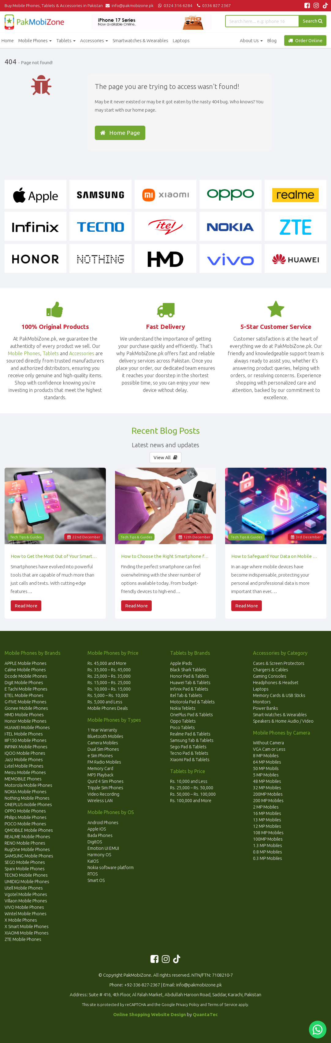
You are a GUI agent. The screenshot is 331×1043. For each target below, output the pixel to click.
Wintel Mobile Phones (25, 913)
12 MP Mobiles (267, 826)
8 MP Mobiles (266, 755)
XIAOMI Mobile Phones (27, 933)
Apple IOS (96, 829)
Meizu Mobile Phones (25, 772)
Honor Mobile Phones (25, 721)
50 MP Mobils (266, 768)
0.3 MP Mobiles (267, 858)
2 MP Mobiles (266, 807)
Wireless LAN (100, 800)
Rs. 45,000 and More (106, 663)
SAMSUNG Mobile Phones (29, 855)
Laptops (181, 40)
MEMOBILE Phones (23, 778)
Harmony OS (99, 854)
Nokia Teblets (182, 708)
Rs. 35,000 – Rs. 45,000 (109, 669)
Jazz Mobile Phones (24, 759)
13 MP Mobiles (267, 819)
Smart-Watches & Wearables (280, 714)
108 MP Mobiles (268, 832)
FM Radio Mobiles (104, 762)
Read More (26, 605)
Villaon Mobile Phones (26, 900)
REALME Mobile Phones (27, 836)
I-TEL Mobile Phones (24, 734)
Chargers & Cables (270, 669)
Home (8, 40)
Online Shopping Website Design (149, 1014)
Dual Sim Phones (103, 749)
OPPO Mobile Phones (25, 811)
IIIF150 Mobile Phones (25, 740)
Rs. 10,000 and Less (188, 781)
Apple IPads (181, 663)
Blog (272, 40)
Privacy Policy (187, 1004)
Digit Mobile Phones (24, 682)
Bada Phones (100, 835)
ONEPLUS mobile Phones (28, 804)
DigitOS (94, 841)
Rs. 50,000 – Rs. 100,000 (193, 794)
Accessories (94, 40)
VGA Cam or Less (269, 749)
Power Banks (265, 708)
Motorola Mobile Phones (28, 785)
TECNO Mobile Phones (26, 875)
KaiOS (93, 861)
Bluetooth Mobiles (105, 736)
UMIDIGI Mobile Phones (27, 881)
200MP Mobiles (268, 794)
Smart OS (96, 880)
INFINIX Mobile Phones (26, 746)
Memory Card (100, 768)
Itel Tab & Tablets (186, 695)
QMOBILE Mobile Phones (29, 830)
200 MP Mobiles (268, 800)
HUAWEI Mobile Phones (27, 727)
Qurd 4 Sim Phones (105, 781)
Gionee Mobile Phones (26, 708)
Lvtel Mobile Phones (24, 766)
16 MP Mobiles (267, 813)
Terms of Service (222, 1004)
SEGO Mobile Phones (25, 862)
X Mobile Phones (21, 920)
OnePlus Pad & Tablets (191, 714)
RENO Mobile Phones (25, 843)
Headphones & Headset (275, 682)
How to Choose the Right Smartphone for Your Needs (165, 556)
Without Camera (268, 742)
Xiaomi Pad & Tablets (190, 759)
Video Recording (103, 794)
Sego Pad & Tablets (188, 746)
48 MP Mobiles (267, 781)
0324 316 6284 (174, 5)
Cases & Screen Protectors (278, 663)
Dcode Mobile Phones (26, 676)
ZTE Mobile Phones (23, 939)
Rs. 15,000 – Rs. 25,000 (109, 682)
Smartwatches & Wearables (140, 40)
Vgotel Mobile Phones (26, 894)
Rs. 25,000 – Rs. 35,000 (109, 676)
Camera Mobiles (102, 742)
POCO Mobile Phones (25, 823)
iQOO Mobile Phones (25, 753)
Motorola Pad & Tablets (192, 701)
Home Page (120, 132)
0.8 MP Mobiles (267, 852)
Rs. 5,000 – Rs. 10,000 (107, 695)
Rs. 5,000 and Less (104, 701)
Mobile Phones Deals (107, 708)
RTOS (92, 874)
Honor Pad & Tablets (189, 676)
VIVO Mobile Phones (24, 907)
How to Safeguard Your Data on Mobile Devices (275, 556)
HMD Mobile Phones (24, 714)
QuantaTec (205, 1014)
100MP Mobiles (268, 839)
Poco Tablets (182, 727)
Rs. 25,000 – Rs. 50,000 (191, 787)
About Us (251, 40)
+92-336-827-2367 (142, 984)
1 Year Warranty (102, 730)
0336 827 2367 (213, 5)
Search (312, 21)
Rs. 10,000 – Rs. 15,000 (109, 689)
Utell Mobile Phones (24, 888)
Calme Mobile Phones (25, 669)
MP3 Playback (100, 774)
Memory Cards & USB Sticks (279, 695)
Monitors (262, 701)
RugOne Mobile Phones (27, 849)
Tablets (66, 40)
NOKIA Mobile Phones (25, 791)
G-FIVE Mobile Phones (25, 701)
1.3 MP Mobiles (267, 845)
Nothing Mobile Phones (27, 798)
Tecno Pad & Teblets (189, 753)
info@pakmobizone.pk (131, 5)
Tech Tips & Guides (26, 537)
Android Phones (102, 822)
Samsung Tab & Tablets (192, 740)
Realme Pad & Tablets (190, 734)
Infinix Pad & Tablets (189, 689)
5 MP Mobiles (266, 774)
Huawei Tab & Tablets (190, 682)
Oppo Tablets (183, 721)
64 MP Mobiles (267, 762)
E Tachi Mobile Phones (26, 689)
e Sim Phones (100, 755)
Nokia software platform (110, 867)
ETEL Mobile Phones (24, 695)
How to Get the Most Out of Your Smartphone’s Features (55, 556)
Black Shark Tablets (188, 669)
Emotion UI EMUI (103, 848)
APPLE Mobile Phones (25, 663)
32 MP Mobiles (267, 787)
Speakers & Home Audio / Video (283, 721)
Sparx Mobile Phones (25, 868)
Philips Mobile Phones (25, 817)
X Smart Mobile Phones (27, 926)
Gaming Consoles (269, 676)
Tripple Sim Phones (105, 787)
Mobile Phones (35, 40)
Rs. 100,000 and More (190, 800)
